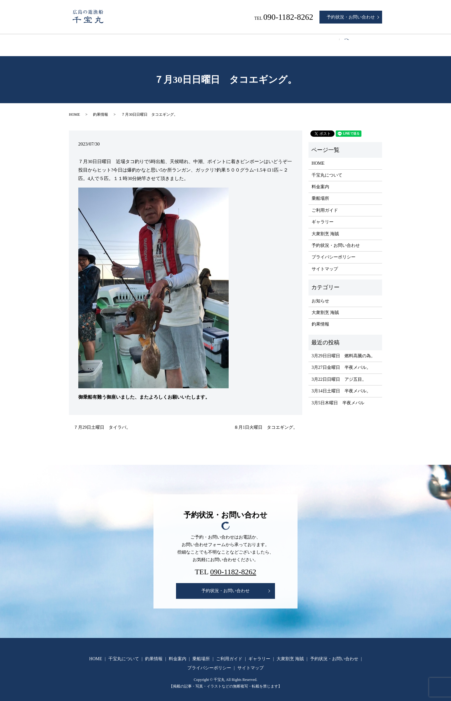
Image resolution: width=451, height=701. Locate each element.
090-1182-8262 (233, 566)
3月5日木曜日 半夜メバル (338, 397)
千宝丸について (123, 42)
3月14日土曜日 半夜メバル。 (341, 385)
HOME (86, 42)
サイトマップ (325, 263)
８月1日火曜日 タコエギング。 (266, 421)
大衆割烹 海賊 (342, 42)
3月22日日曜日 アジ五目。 (339, 373)
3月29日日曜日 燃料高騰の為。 (343, 350)
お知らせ (320, 294)
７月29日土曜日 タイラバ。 (102, 421)
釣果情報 (162, 42)
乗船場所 (227, 42)
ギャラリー (303, 42)
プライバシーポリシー (333, 251)
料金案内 (194, 42)
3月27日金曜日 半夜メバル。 (341, 361)
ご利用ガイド (264, 42)
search (375, 42)
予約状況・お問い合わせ (351, 17)
